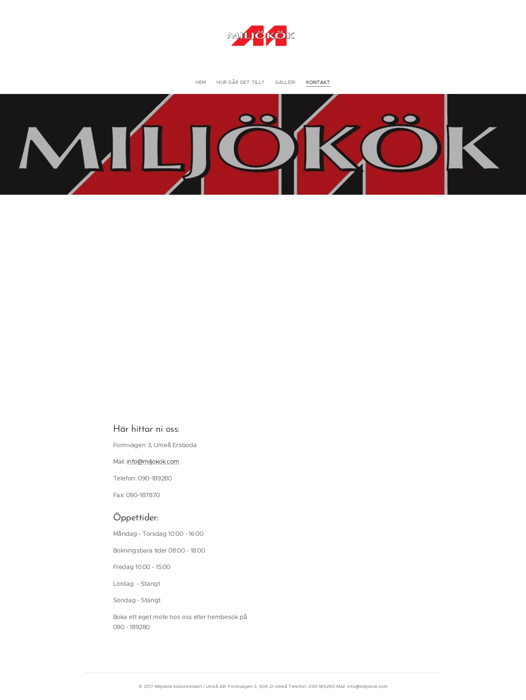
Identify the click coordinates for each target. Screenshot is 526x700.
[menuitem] (206, 82)
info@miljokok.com (153, 461)
